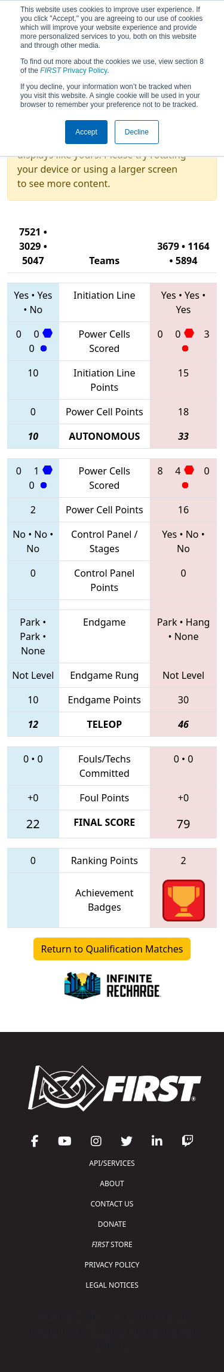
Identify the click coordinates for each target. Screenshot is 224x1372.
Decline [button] (137, 132)
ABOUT (112, 1183)
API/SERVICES (111, 1163)
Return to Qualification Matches (112, 949)
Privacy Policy (73, 70)
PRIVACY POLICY (112, 1265)
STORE (111, 1244)
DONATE (112, 1224)
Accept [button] (86, 132)
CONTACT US (112, 1204)
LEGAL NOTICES (112, 1285)
